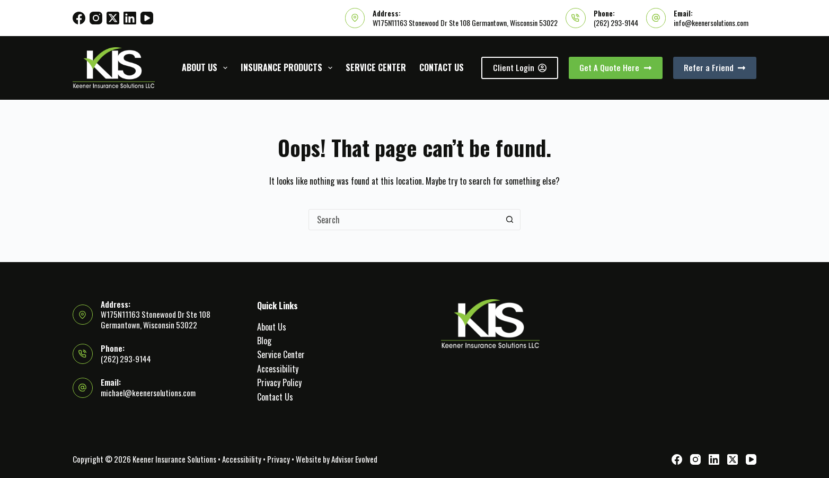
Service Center (376, 67)
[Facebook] (79, 18)
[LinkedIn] (130, 18)
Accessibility (277, 368)
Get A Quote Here (615, 67)
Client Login (520, 67)
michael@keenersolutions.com (148, 392)
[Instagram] (96, 18)
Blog (264, 340)
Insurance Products (289, 67)
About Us (207, 67)
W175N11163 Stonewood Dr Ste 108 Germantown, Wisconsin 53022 (465, 22)
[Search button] (509, 219)
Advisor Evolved (354, 459)
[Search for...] (404, 219)
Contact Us (441, 67)
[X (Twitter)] (113, 18)
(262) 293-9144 (616, 22)
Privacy (278, 459)
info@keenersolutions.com (711, 22)
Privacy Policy (279, 382)
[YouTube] (146, 18)
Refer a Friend (715, 67)
